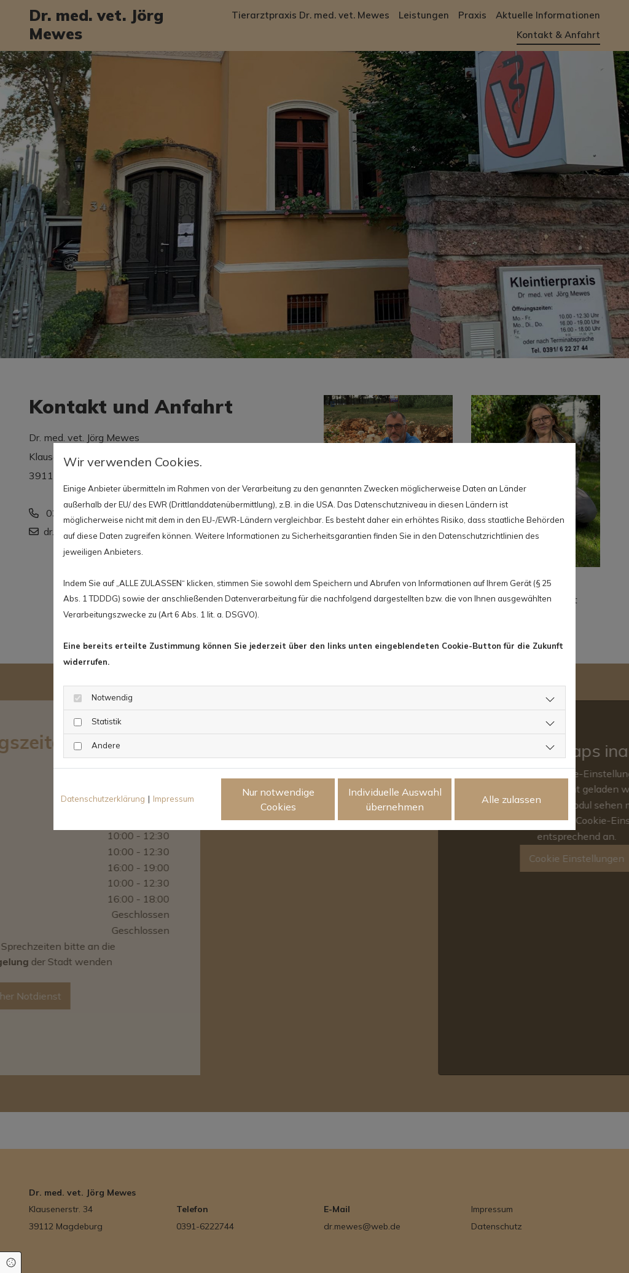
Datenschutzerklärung (103, 799)
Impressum (173, 799)
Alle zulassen (511, 799)
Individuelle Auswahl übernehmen (395, 799)
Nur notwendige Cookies (278, 799)
